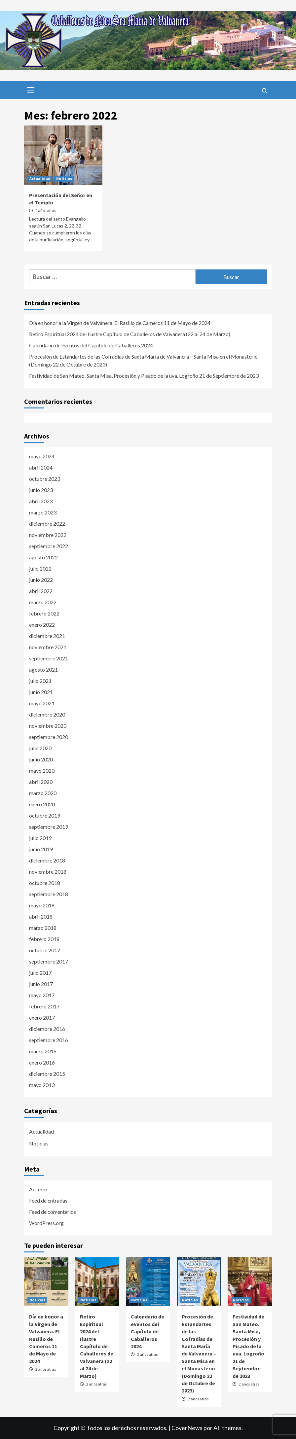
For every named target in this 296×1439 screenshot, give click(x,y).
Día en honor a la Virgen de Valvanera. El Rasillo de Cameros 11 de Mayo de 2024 (119, 323)
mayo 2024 (42, 456)
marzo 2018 (42, 928)
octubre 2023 (44, 478)
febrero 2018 (44, 939)
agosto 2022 (43, 557)
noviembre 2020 (47, 725)
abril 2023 (41, 501)
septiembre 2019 (48, 827)
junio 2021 (41, 692)
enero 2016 (42, 1062)
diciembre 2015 (47, 1073)
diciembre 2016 (47, 1029)
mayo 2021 (42, 703)
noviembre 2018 (47, 871)
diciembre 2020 (47, 714)
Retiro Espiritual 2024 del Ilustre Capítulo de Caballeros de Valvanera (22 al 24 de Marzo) (129, 334)
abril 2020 (41, 782)
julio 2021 (40, 681)
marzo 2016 (42, 1051)
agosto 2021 (43, 669)
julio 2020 (40, 748)
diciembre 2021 (47, 636)
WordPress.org (46, 1223)
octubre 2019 (44, 815)
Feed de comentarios (52, 1212)
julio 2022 (40, 568)
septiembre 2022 (48, 546)
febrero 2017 (44, 1006)
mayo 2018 (42, 905)
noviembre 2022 (47, 535)
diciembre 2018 (47, 860)
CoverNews (187, 1427)
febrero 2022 (44, 613)
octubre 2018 (44, 883)
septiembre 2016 (48, 1040)
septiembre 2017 (48, 961)
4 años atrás (45, 210)
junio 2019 (41, 849)
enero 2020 (42, 804)
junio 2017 (41, 984)
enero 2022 (42, 624)
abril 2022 (41, 591)
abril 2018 (41, 916)
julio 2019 (40, 838)
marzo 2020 (42, 793)
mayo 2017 (42, 995)
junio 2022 (41, 580)
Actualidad (40, 178)
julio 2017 (40, 972)
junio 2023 (41, 490)
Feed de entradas (48, 1200)
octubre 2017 (44, 950)
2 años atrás (45, 1369)
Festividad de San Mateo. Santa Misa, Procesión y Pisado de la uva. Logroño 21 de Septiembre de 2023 (144, 375)
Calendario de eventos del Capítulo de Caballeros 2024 (91, 345)
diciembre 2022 (47, 523)
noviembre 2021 (47, 647)
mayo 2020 (42, 770)
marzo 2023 (42, 512)
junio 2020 (41, 759)
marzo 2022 (42, 602)
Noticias (64, 178)
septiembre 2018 (48, 894)
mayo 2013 (42, 1085)
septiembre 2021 (48, 658)
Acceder (38, 1189)
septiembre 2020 (48, 737)
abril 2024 (41, 467)
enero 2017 (42, 1017)
